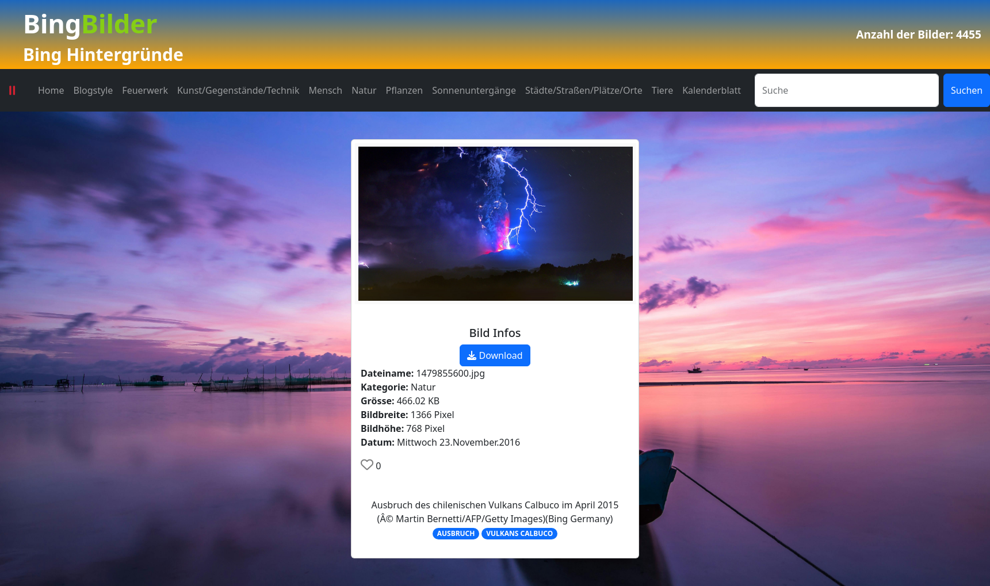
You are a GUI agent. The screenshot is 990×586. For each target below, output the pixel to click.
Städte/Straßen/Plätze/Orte (584, 90)
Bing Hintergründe (103, 54)
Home (51, 90)
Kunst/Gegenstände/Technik (238, 90)
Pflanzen (404, 90)
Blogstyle (93, 90)
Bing (90, 23)
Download (494, 355)
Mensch (326, 90)
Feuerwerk (145, 90)
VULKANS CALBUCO (519, 533)
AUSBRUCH (456, 533)
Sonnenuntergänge (474, 90)
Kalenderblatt (711, 90)
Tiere (662, 90)
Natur (363, 90)
